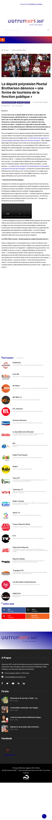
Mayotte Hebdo (19, 559)
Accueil (6, 50)
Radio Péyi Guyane (20, 455)
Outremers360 (9, 755)
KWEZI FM (16, 593)
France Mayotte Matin (21, 524)
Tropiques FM (18, 570)
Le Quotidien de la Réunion (23, 432)
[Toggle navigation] (2, 40)
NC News (16, 385)
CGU (32, 768)
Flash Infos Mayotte (20, 547)
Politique (20, 102)
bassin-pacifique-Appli (19, 50)
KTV (14, 536)
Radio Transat (18, 501)
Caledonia (17, 362)
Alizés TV (16, 512)
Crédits (37, 768)
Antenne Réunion (20, 420)
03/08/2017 (6, 106)
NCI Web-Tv (17, 397)
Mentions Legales (24, 768)
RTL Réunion (18, 409)
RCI (14, 443)
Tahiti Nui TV (18, 489)
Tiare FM (16, 478)
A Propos (15, 768)
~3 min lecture (17, 106)
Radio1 (15, 466)
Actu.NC (16, 374)
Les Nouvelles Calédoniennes (24, 582)
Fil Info (27, 102)
